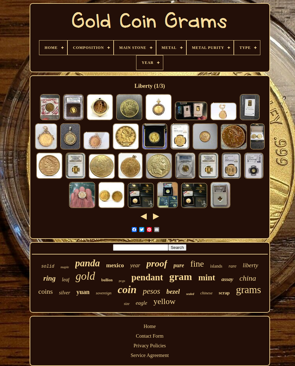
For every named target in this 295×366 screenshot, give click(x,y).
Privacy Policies (150, 345)
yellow (165, 301)
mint (206, 277)
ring (49, 278)
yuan (83, 291)
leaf (65, 279)
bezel (173, 291)
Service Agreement (149, 355)
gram (180, 276)
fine (197, 264)
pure (179, 265)
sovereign (103, 293)
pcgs (122, 281)
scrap (224, 292)
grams (248, 289)
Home (150, 326)
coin (127, 289)
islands (216, 266)
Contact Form (149, 336)
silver (64, 292)
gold (85, 276)
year (135, 265)
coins (45, 291)
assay (227, 279)
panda (87, 263)
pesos (151, 291)
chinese (206, 293)
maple (65, 267)
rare (232, 266)
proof (156, 263)
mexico (115, 265)
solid (47, 266)
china (247, 278)
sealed (190, 294)
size (127, 304)
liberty (250, 265)
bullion (107, 280)
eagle (141, 303)
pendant (147, 277)
